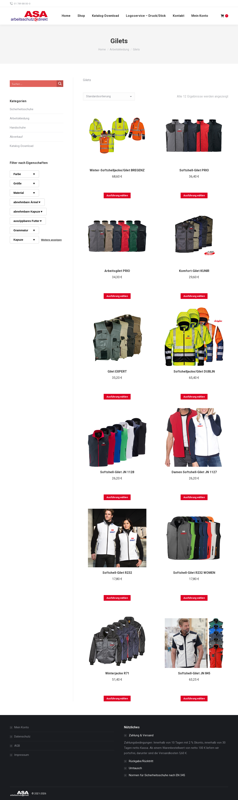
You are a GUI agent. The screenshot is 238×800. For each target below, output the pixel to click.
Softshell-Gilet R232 (117, 573)
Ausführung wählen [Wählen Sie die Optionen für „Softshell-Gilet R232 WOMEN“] (194, 598)
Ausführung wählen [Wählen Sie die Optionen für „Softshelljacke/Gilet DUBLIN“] (194, 396)
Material (24, 192)
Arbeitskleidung (19, 118)
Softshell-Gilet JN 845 (194, 673)
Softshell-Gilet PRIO (194, 170)
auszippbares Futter (27, 221)
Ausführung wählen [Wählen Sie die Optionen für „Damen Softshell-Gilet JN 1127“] (194, 497)
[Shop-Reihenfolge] (109, 96)
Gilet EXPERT (117, 371)
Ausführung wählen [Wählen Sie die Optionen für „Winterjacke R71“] (117, 698)
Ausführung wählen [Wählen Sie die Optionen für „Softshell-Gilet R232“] (117, 598)
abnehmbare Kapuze (28, 211)
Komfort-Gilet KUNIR (194, 271)
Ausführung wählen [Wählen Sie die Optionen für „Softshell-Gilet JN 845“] (194, 698)
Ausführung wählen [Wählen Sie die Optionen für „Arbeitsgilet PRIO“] (117, 296)
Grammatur (24, 230)
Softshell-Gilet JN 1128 (117, 472)
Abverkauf (16, 137)
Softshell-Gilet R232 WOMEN (194, 573)
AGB (17, 745)
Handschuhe (18, 127)
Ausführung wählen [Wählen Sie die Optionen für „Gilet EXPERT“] (117, 396)
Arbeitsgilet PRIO (117, 271)
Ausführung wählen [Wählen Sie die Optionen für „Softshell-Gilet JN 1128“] (117, 497)
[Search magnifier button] (60, 83)
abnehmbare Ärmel (27, 202)
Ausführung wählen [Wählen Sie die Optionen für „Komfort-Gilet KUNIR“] (194, 296)
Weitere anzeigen (51, 239)
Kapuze (24, 239)
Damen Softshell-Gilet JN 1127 (194, 472)
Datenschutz (22, 736)
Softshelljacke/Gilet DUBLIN (194, 371)
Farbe (24, 174)
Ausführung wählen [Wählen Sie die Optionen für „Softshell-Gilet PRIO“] (194, 195)
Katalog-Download (21, 146)
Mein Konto (21, 727)
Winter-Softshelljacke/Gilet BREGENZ (117, 170)
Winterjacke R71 (117, 673)
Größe (24, 183)
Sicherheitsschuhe (21, 109)
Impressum (21, 755)
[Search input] (33, 83)
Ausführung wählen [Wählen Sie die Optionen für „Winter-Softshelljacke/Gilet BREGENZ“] (117, 195)
